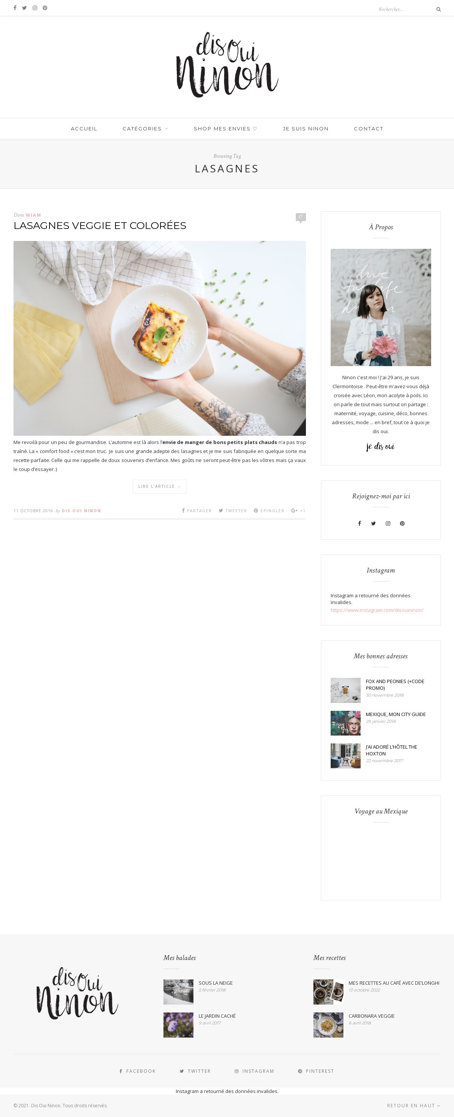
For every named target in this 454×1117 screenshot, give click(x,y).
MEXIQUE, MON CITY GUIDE (396, 714)
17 (300, 217)
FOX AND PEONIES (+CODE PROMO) (395, 684)
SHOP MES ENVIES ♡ (226, 129)
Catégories (142, 129)
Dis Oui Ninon (81, 510)
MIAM (34, 215)
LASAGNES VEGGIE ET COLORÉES (99, 225)
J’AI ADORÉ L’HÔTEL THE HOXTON (391, 750)
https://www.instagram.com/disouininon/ (377, 610)
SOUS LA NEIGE (216, 982)
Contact (369, 129)
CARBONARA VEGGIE (372, 1015)
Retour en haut (414, 1105)
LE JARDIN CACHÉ (217, 1015)
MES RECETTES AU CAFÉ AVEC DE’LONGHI (394, 982)
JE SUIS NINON (306, 129)
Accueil (84, 129)
